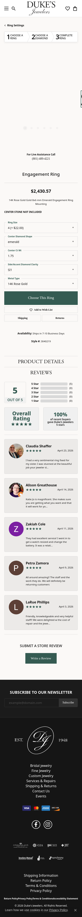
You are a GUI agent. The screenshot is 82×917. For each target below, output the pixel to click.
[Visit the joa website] (41, 858)
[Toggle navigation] (5, 8)
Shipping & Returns (41, 786)
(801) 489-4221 (41, 158)
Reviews (41, 373)
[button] (13, 8)
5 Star (35, 384)
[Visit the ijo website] (52, 845)
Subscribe (68, 702)
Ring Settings (15, 25)
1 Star (35, 401)
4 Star (35, 388)
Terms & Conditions (41, 885)
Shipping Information (41, 875)
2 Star (35, 396)
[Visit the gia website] (38, 845)
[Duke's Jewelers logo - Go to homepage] (41, 8)
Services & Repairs (41, 781)
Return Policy (41, 880)
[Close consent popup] (75, 910)
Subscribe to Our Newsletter (41, 692)
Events (41, 796)
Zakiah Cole (35, 524)
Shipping (22, 318)
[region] (41, 101)
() (70, 384)
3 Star (35, 392)
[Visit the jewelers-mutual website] (26, 858)
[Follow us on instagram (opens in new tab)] (48, 824)
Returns (60, 318)
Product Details (41, 362)
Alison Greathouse (41, 485)
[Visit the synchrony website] (56, 858)
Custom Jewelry (41, 775)
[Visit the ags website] (21, 845)
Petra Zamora (37, 563)
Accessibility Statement (65, 898)
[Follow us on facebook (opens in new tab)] (36, 824)
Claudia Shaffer (39, 446)
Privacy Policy (41, 890)
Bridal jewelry (41, 765)
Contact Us (41, 791)
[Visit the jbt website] (65, 845)
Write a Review (41, 658)
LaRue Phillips (37, 602)
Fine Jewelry (41, 770)
